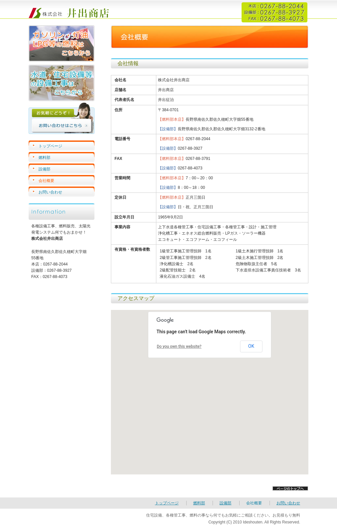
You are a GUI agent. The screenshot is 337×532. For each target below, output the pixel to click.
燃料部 (44, 157)
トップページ (50, 146)
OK (251, 346)
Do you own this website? (179, 346)
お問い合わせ (50, 192)
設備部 (44, 169)
